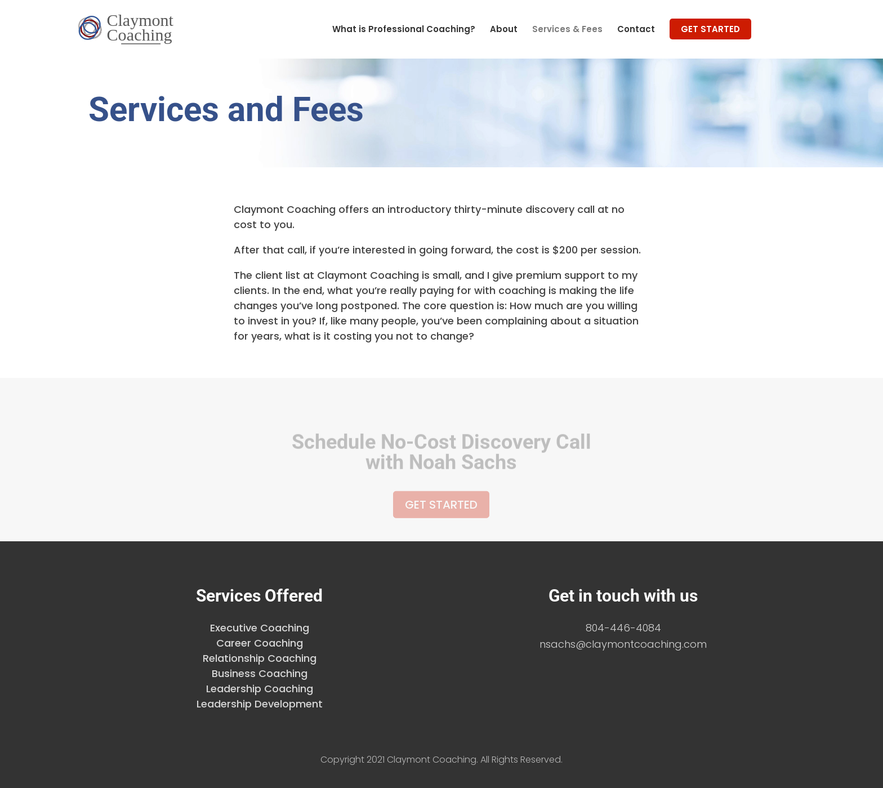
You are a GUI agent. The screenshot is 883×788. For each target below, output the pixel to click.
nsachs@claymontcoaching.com (623, 644)
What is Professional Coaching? (403, 30)
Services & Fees (567, 30)
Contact (636, 30)
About (504, 30)
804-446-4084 (623, 628)
